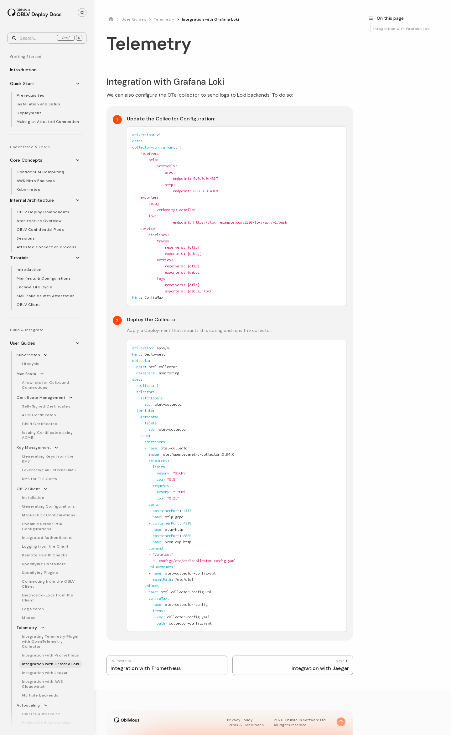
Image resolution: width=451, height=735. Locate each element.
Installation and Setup (38, 104)
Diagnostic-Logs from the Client (47, 598)
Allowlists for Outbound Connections (45, 385)
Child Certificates (39, 423)
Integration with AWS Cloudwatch (42, 684)
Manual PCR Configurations (48, 515)
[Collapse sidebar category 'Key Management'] (57, 447)
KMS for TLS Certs (39, 478)
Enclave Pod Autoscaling (46, 722)
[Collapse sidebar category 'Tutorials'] (79, 258)
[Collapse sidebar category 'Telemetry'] (44, 627)
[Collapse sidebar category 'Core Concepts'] (79, 160)
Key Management (34, 447)
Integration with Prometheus (50, 655)
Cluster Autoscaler (41, 714)
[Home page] (110, 19)
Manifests (26, 373)
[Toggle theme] (82, 12)
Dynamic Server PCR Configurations (42, 526)
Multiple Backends (40, 695)
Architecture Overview (39, 220)
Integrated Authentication (48, 537)
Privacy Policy (239, 720)
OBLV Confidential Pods (40, 229)
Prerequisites (30, 95)
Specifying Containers (44, 563)
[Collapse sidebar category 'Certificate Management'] (72, 397)
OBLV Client (28, 304)
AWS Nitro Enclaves (36, 180)
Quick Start (31, 83)
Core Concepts (35, 160)
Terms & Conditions (245, 725)
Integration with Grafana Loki (50, 664)
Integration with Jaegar (45, 672)
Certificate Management (41, 397)
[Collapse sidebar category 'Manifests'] (43, 374)
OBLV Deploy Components (43, 212)
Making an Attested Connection (48, 121)
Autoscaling (28, 705)
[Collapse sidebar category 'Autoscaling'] (47, 705)
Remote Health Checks (44, 555)
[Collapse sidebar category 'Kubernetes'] (47, 355)
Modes (29, 617)
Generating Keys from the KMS (48, 459)
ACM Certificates (39, 415)
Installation (33, 497)
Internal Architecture (41, 200)
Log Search (33, 608)
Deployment (29, 112)
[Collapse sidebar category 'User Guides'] (79, 343)
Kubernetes (28, 189)
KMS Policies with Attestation (46, 295)
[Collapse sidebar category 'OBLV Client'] (47, 489)
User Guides (31, 343)
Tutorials (28, 258)
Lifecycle (31, 363)
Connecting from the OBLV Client (48, 584)
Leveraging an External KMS (49, 470)
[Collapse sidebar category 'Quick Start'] (79, 83)
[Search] (47, 38)
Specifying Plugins (40, 572)
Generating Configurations (48, 506)
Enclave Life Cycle (34, 287)
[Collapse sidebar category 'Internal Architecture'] (79, 200)
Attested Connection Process (47, 247)
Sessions (26, 238)
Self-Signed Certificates (46, 406)
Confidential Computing (40, 172)
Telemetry (27, 627)
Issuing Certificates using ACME (47, 435)
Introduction (32, 70)
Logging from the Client (45, 546)
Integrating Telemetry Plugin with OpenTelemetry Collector (50, 641)
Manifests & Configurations (44, 278)
